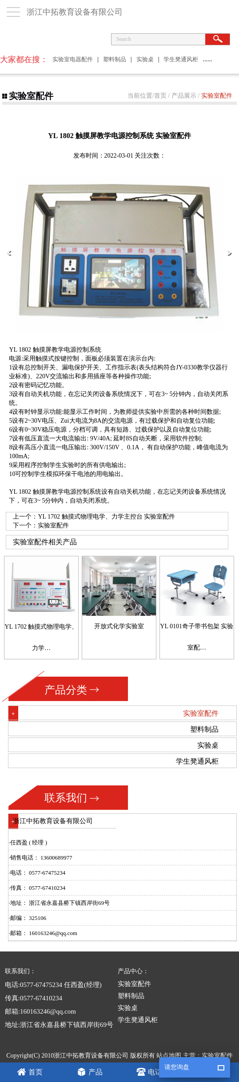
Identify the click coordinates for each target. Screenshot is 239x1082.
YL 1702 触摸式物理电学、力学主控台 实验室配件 (106, 516)
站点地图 (168, 1055)
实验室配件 (216, 95)
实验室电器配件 (72, 59)
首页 (160, 95)
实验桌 (145, 59)
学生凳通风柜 (180, 59)
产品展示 (183, 95)
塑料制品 (114, 59)
